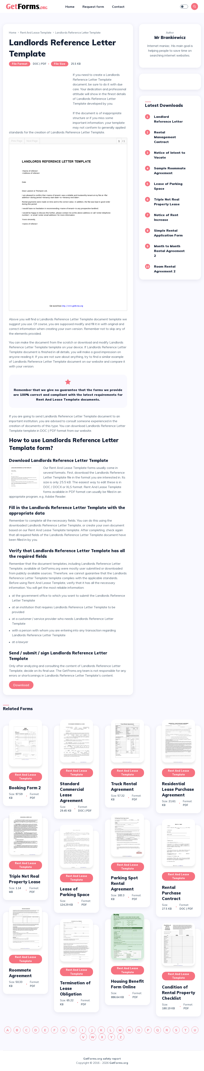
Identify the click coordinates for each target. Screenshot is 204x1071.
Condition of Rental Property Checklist (178, 993)
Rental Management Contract (165, 137)
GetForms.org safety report (102, 1058)
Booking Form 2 (25, 787)
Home (70, 7)
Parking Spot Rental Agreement (124, 883)
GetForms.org (118, 1063)
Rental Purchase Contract (171, 893)
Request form (93, 7)
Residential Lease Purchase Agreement (178, 789)
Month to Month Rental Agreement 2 (169, 251)
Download (21, 685)
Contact (118, 7)
